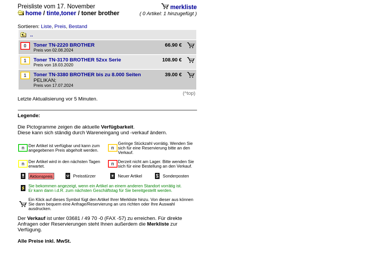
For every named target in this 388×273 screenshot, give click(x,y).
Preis (60, 26)
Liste (46, 26)
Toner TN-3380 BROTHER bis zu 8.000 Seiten (87, 74)
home (33, 13)
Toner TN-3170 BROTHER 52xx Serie (77, 60)
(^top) (189, 93)
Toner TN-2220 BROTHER (64, 45)
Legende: (29, 115)
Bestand (78, 26)
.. (31, 35)
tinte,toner (61, 13)
